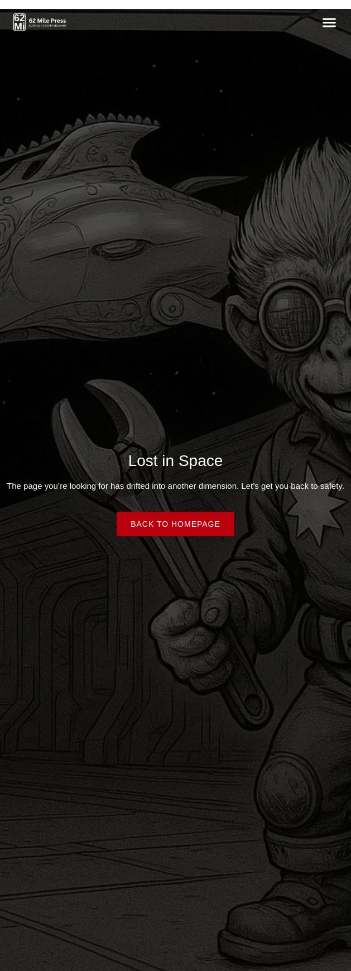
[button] (329, 22)
